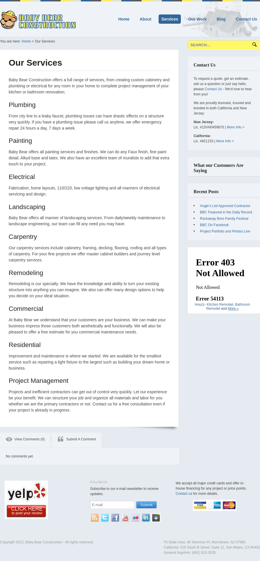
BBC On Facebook (214, 225)
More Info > (235, 127)
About (145, 19)
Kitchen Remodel (220, 304)
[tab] (25, 440)
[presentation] (25, 440)
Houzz (200, 304)
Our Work (197, 19)
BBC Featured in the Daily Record (226, 212)
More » (233, 309)
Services (169, 19)
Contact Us (246, 19)
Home (124, 19)
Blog (221, 19)
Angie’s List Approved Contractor (225, 206)
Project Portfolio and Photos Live (225, 231)
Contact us (184, 494)
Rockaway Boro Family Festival (224, 219)
